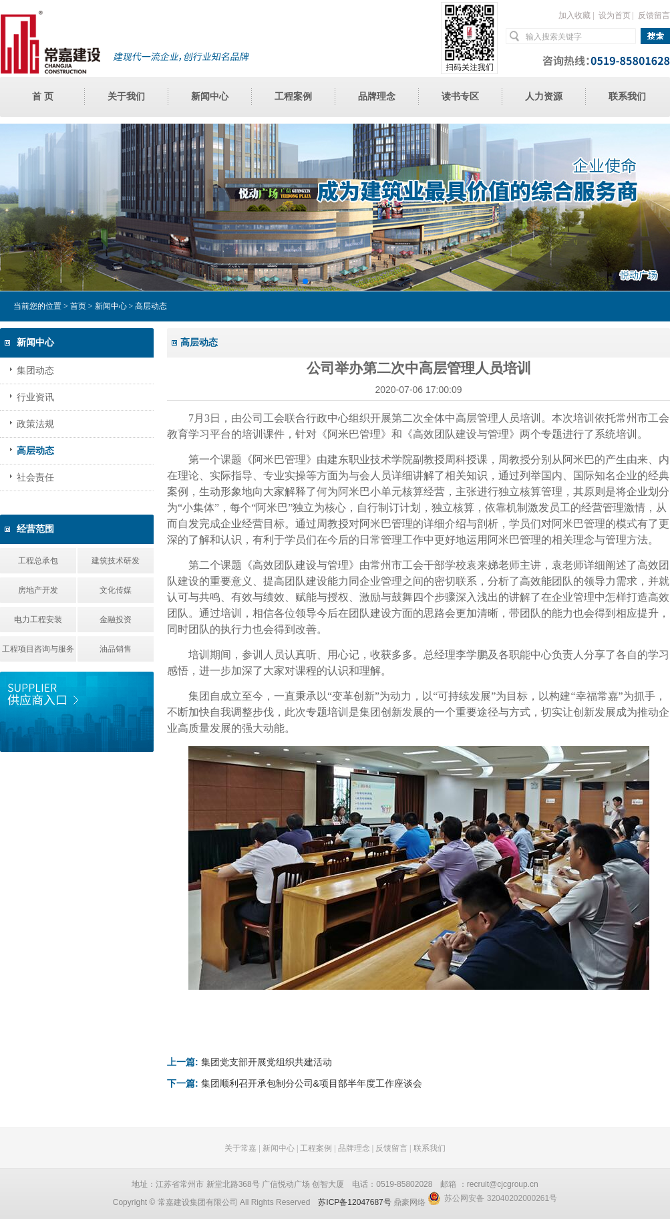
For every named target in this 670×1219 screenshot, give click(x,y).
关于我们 (126, 97)
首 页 (42, 97)
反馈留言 (654, 15)
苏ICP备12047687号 (354, 1202)
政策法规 (35, 424)
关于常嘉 (240, 1148)
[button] (305, 281)
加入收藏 (574, 15)
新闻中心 (209, 97)
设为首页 (615, 15)
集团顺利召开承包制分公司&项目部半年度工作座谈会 (311, 1083)
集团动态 (35, 371)
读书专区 (460, 97)
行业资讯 (35, 397)
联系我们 (627, 97)
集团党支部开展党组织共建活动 (266, 1062)
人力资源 (543, 97)
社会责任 (35, 477)
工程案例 (293, 97)
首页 (78, 306)
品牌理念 (376, 97)
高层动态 (35, 451)
